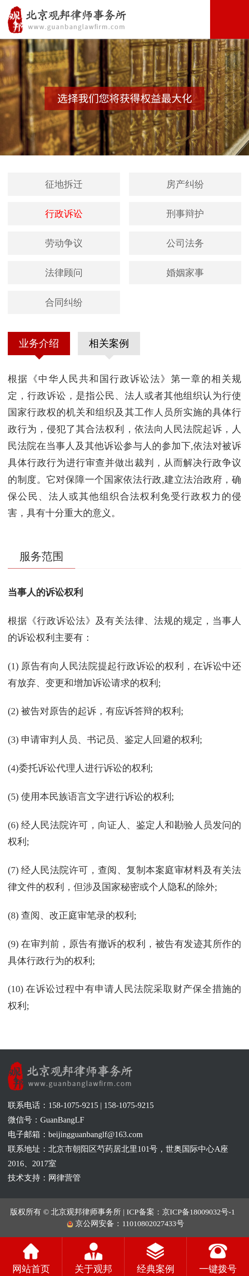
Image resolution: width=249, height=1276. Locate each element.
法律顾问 (64, 272)
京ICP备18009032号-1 (198, 1212)
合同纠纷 (64, 302)
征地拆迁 (64, 184)
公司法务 (185, 243)
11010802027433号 (153, 1223)
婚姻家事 (185, 272)
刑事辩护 (185, 214)
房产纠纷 (185, 184)
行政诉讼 (64, 214)
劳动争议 (64, 243)
